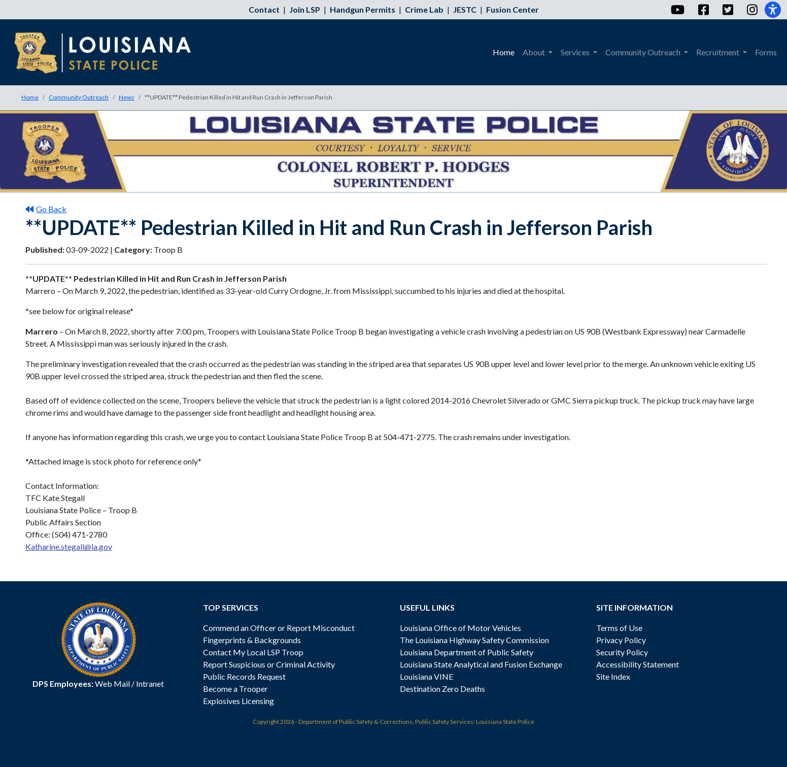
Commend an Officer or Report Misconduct (279, 627)
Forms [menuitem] (766, 52)
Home (30, 97)
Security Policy (622, 652)
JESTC (464, 9)
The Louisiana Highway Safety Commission (474, 640)
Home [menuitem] (504, 52)
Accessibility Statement (637, 664)
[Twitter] (727, 9)
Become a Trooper (235, 688)
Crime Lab (424, 9)
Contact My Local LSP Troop (253, 652)
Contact (264, 9)
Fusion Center (512, 9)
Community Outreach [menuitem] (643, 52)
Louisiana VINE (426, 676)
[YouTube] (677, 9)
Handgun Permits (362, 9)
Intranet (150, 683)
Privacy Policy (621, 640)
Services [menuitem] (576, 52)
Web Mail (112, 683)
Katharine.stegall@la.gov (68, 546)
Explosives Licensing (238, 701)
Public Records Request (244, 676)
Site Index (613, 676)
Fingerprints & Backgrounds (252, 640)
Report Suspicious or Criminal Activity (269, 664)
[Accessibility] (773, 10)
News (126, 97)
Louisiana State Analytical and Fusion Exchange (481, 664)
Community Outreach (79, 97)
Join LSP (304, 9)
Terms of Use (619, 627)
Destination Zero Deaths (442, 688)
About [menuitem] (534, 52)
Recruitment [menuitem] (718, 52)
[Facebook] (703, 9)
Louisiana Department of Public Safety (466, 652)
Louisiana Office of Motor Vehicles (460, 627)
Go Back (45, 209)
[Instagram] (751, 9)
